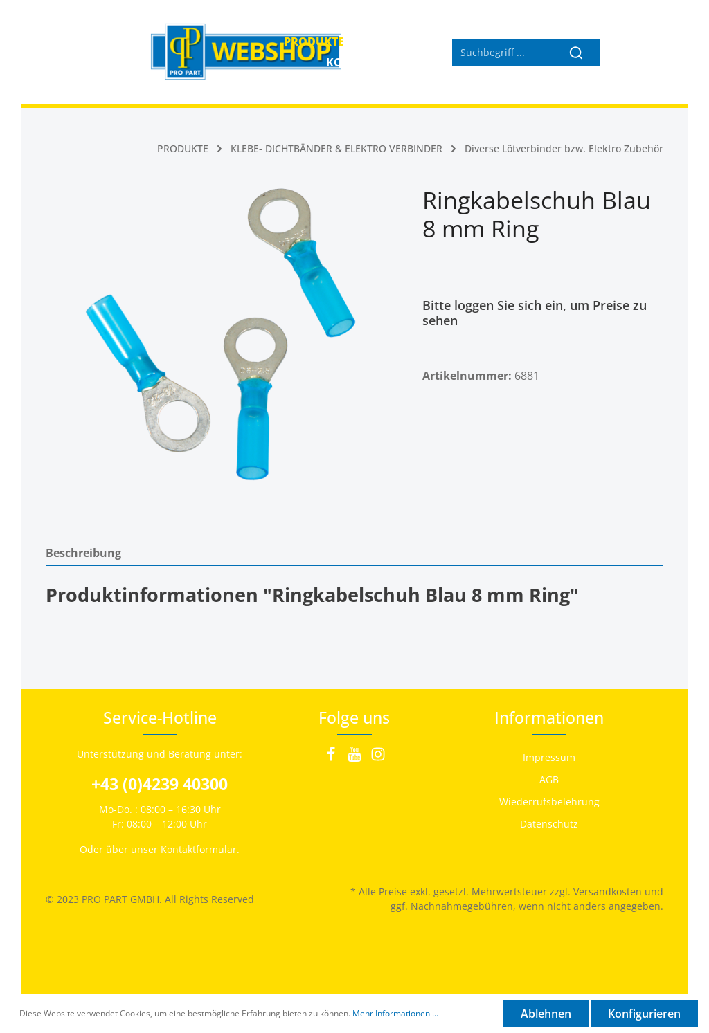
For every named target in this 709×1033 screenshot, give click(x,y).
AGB (549, 779)
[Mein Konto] (617, 52)
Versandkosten (607, 891)
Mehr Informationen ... (395, 1013)
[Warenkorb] (648, 52)
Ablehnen (546, 1013)
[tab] (354, 552)
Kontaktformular (199, 849)
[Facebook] (332, 758)
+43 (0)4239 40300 (159, 784)
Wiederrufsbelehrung (549, 801)
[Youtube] (356, 758)
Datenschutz (549, 823)
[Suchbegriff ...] (502, 52)
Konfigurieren (644, 1013)
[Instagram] (378, 758)
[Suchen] (576, 52)
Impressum (549, 757)
